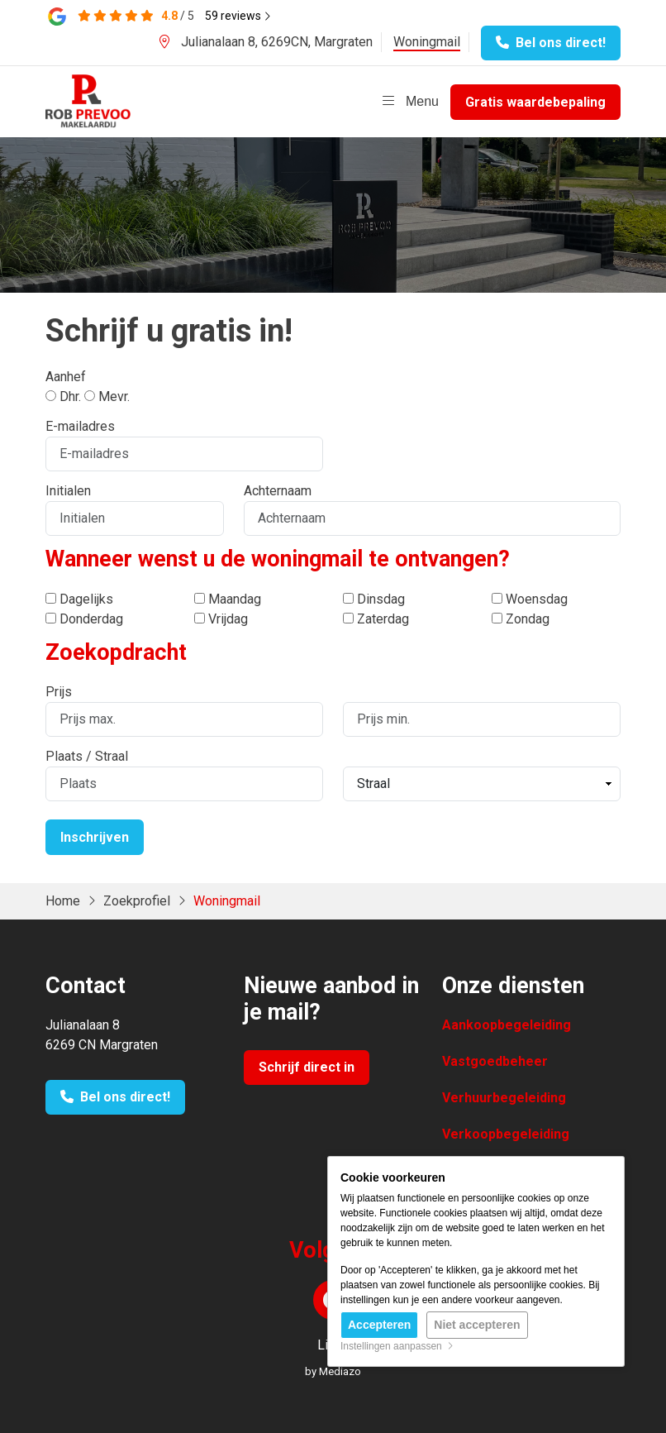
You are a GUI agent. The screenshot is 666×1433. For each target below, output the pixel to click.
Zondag (520, 619)
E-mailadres (80, 426)
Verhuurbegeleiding (504, 1098)
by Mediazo (333, 1371)
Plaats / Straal (86, 756)
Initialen (68, 491)
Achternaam (278, 491)
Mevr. (107, 396)
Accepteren (379, 1324)
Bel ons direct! (551, 42)
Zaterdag (376, 619)
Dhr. (63, 396)
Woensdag (530, 599)
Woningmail (426, 42)
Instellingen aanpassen (397, 1346)
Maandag (227, 599)
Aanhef (65, 377)
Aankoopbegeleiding (506, 1025)
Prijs (58, 692)
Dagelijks (79, 599)
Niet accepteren (477, 1324)
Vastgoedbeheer (495, 1061)
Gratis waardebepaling (535, 102)
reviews (238, 15)
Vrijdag (221, 619)
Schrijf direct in (306, 1067)
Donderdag (84, 619)
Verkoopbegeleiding (505, 1134)
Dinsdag (374, 599)
